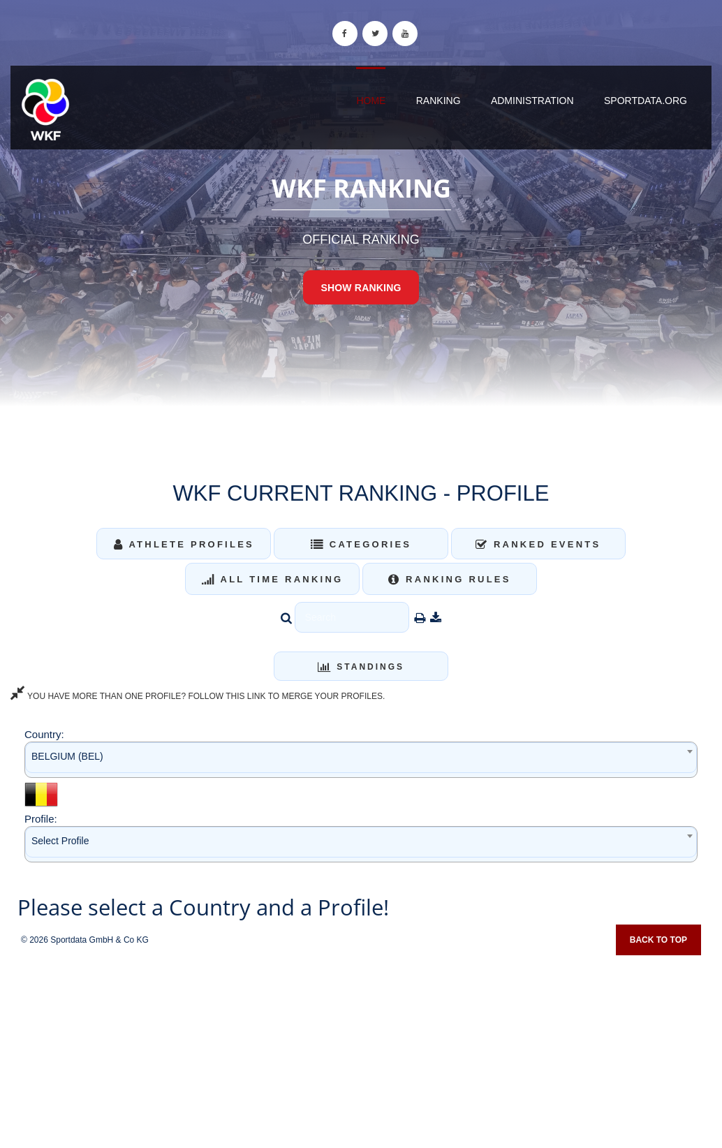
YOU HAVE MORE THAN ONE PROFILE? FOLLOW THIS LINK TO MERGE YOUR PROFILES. (197, 696)
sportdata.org (645, 100)
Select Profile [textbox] (60, 840)
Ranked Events (538, 544)
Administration (532, 100)
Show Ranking (361, 287)
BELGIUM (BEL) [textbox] (67, 756)
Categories (361, 544)
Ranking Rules (449, 579)
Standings (361, 667)
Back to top (658, 940)
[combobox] (361, 759)
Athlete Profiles (184, 544)
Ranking (438, 100)
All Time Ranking (273, 579)
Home (370, 100)
